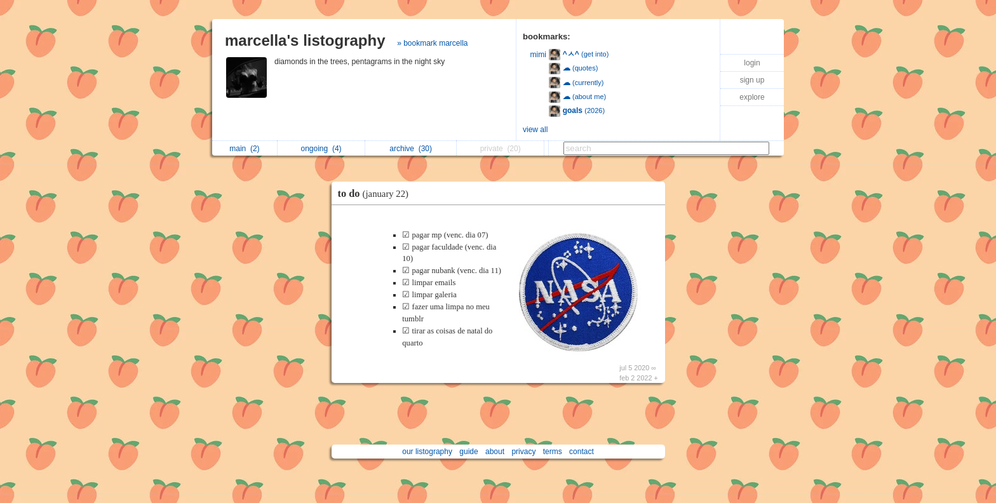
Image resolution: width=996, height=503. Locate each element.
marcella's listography (305, 40)
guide (468, 451)
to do (376, 193)
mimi (538, 54)
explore (751, 97)
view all (535, 129)
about (494, 451)
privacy (523, 451)
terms (552, 451)
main (244, 148)
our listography (427, 451)
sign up (752, 80)
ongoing (321, 148)
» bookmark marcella (432, 43)
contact (581, 451)
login (752, 62)
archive (410, 148)
